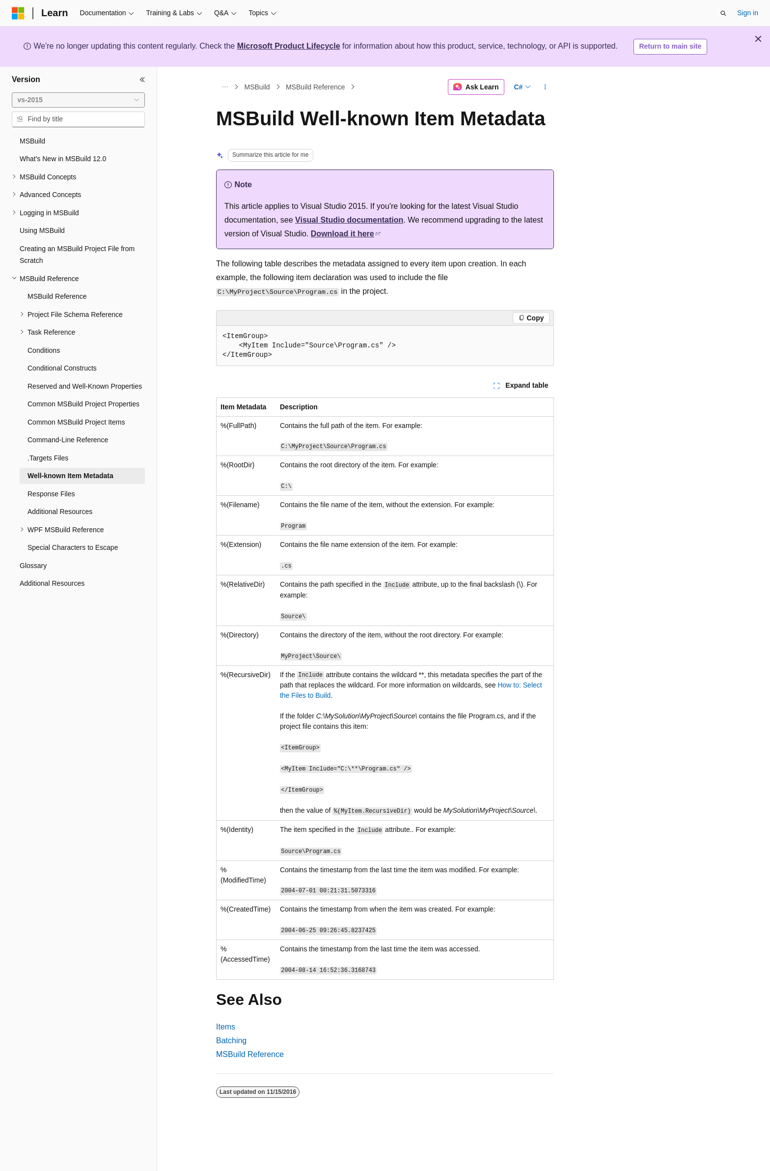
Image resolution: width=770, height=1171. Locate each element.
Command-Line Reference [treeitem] (68, 440)
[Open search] (723, 13)
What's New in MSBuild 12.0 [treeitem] (63, 159)
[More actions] (545, 87)
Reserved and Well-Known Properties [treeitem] (85, 386)
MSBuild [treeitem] (32, 141)
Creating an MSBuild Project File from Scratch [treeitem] (77, 255)
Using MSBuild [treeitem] (42, 230)
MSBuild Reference (315, 87)
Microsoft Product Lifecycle (288, 46)
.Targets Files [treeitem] (48, 458)
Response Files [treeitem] (51, 494)
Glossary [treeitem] (33, 566)
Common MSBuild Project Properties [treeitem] (83, 404)
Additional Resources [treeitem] (60, 511)
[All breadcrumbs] (224, 87)
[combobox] (78, 100)
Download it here (342, 233)
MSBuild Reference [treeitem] (57, 296)
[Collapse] (142, 79)
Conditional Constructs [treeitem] (62, 368)
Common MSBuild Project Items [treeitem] (76, 422)
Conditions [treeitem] (44, 350)
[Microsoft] (18, 13)
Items (225, 1027)
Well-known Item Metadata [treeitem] (70, 476)
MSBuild (257, 87)
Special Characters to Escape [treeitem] (73, 547)
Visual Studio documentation (349, 220)
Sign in (747, 13)
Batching (231, 1040)
